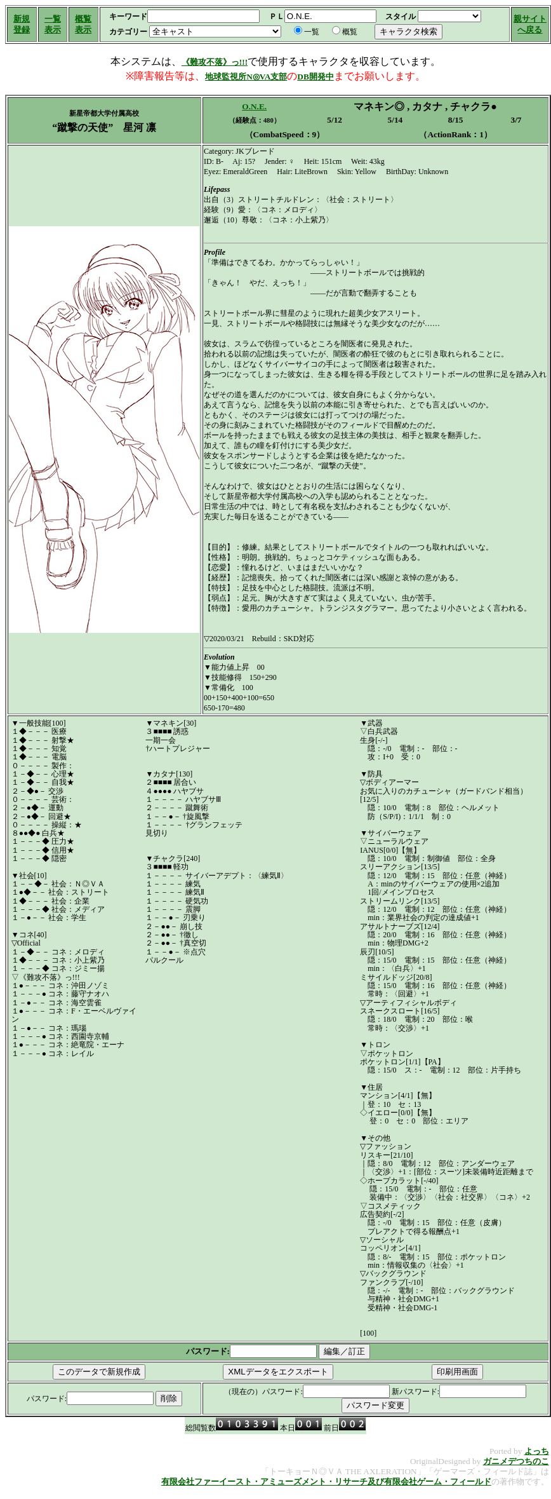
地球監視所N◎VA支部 (246, 76)
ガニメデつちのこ (516, 1461)
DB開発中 (315, 76)
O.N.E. (254, 106)
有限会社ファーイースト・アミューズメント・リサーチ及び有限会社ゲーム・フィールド (326, 1481)
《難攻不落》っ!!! (215, 62)
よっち (536, 1451)
